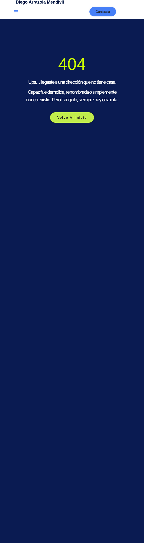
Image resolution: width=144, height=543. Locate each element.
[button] (15, 11)
